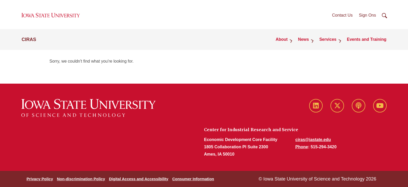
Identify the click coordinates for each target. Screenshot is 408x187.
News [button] (303, 39)
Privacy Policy (40, 179)
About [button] (282, 39)
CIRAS (29, 39)
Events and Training (366, 39)
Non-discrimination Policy (81, 179)
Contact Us (342, 15)
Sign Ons (367, 15)
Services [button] (327, 39)
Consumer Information (193, 179)
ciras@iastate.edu (313, 139)
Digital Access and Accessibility (138, 179)
